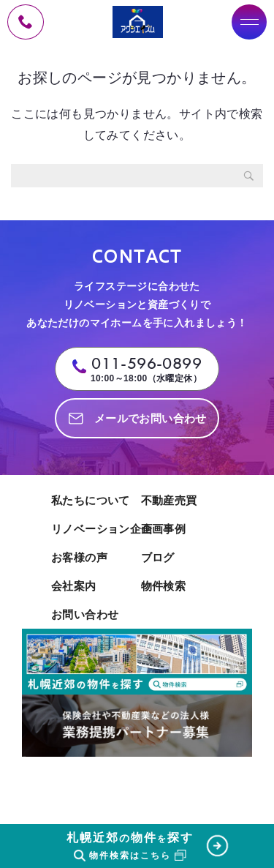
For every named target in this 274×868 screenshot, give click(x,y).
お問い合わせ (84, 614)
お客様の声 (79, 557)
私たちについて (90, 500)
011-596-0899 (146, 363)
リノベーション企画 (92, 529)
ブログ (158, 557)
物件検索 (163, 586)
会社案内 (73, 586)
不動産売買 (169, 500)
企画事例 (163, 529)
